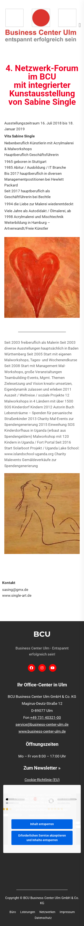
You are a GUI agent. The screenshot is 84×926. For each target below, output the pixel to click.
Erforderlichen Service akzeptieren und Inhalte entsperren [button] (42, 838)
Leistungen (27, 912)
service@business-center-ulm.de (42, 724)
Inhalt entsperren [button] (42, 824)
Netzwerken (47, 912)
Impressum (67, 912)
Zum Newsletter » (42, 768)
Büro (12, 912)
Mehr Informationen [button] (42, 815)
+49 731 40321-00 (45, 717)
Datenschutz (43, 918)
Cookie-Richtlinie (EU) (42, 780)
